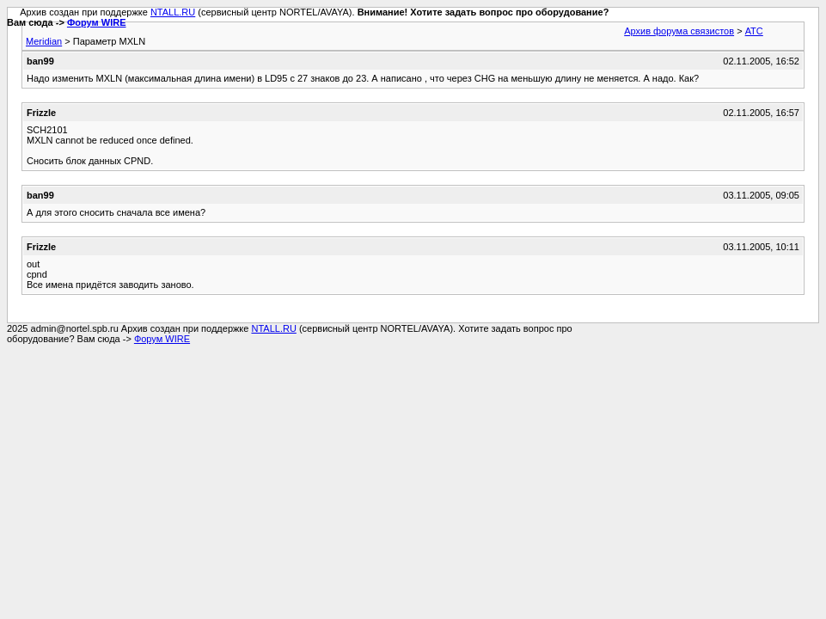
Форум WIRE (96, 22)
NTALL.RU (172, 12)
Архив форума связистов (679, 31)
